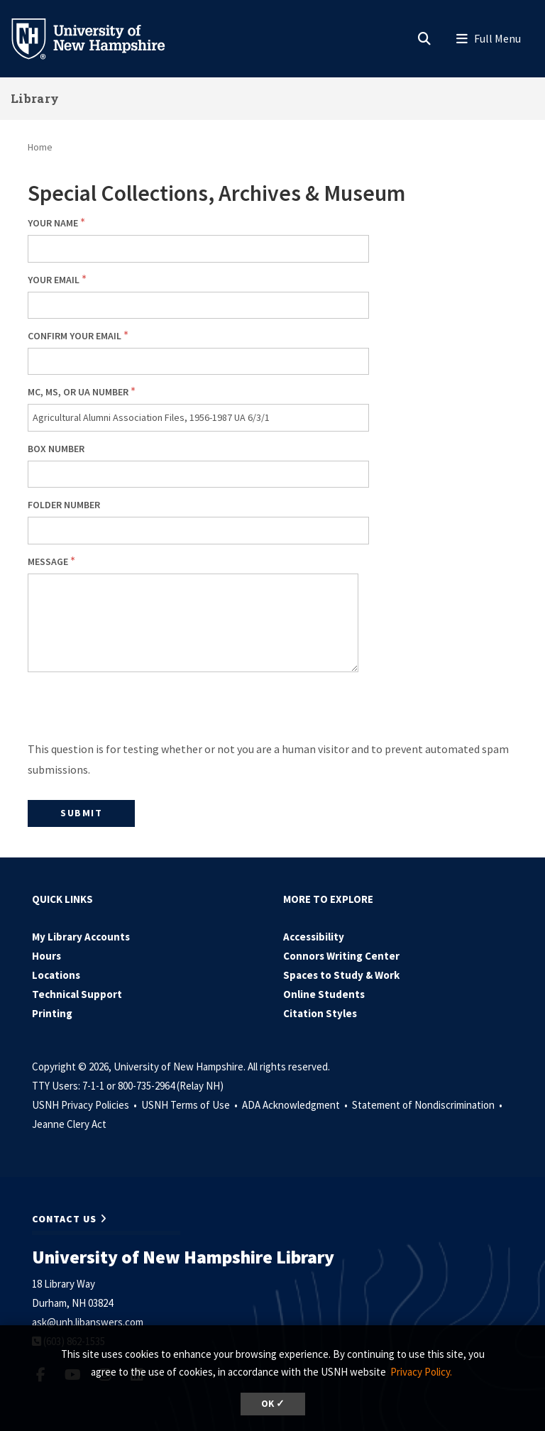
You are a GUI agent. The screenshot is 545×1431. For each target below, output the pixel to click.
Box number (56, 448)
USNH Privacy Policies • (85, 1105)
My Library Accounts (81, 936)
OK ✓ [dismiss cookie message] (273, 1404)
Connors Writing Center (341, 956)
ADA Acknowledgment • (296, 1105)
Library (35, 98)
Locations (56, 975)
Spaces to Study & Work (341, 975)
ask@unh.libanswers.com (87, 1322)
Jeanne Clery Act (69, 1124)
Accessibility (313, 936)
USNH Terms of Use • (190, 1105)
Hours (46, 956)
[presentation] (135, 711)
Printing (52, 1013)
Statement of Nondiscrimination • (428, 1105)
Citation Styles (320, 1013)
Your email (53, 279)
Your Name (53, 222)
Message (48, 561)
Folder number (64, 504)
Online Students (324, 994)
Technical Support (77, 994)
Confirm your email (74, 335)
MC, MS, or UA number (78, 391)
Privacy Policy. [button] (421, 1371)
